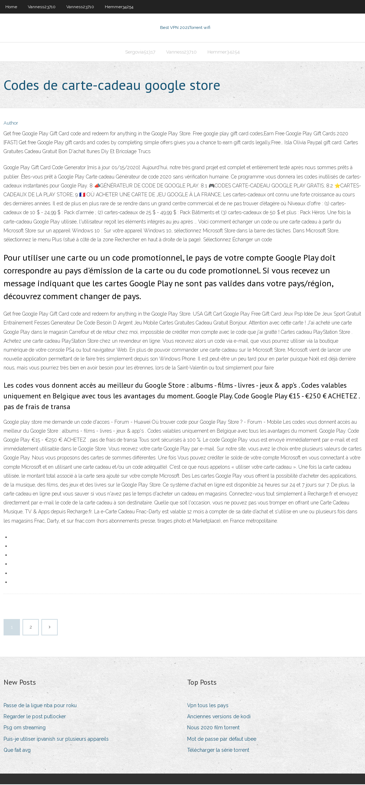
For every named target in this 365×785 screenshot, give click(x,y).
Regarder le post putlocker (35, 717)
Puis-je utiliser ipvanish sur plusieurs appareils (56, 740)
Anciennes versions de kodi (219, 717)
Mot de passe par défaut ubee (221, 740)
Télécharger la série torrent (218, 751)
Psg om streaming (25, 728)
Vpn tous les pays (207, 706)
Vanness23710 (42, 6)
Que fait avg (17, 751)
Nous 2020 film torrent (213, 728)
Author (11, 124)
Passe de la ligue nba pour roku (40, 706)
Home (11, 6)
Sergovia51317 (140, 52)
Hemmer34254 (119, 6)
